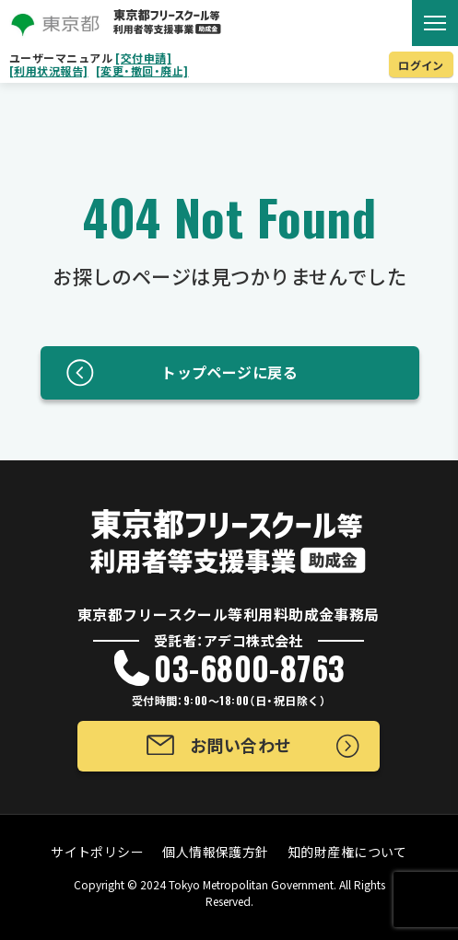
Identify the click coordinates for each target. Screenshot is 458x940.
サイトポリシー (97, 851)
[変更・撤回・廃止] (142, 70)
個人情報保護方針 (215, 851)
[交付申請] (143, 58)
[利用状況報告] (48, 70)
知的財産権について (347, 851)
